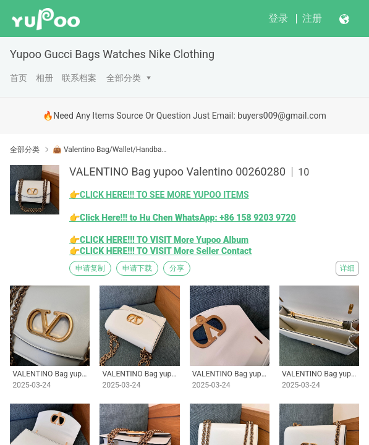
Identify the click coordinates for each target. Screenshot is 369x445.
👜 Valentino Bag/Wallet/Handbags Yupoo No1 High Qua (110, 149)
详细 (347, 268)
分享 (176, 268)
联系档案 (79, 78)
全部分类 (123, 78)
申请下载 (137, 268)
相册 (44, 78)
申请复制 (90, 268)
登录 (278, 18)
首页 (18, 78)
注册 (312, 18)
